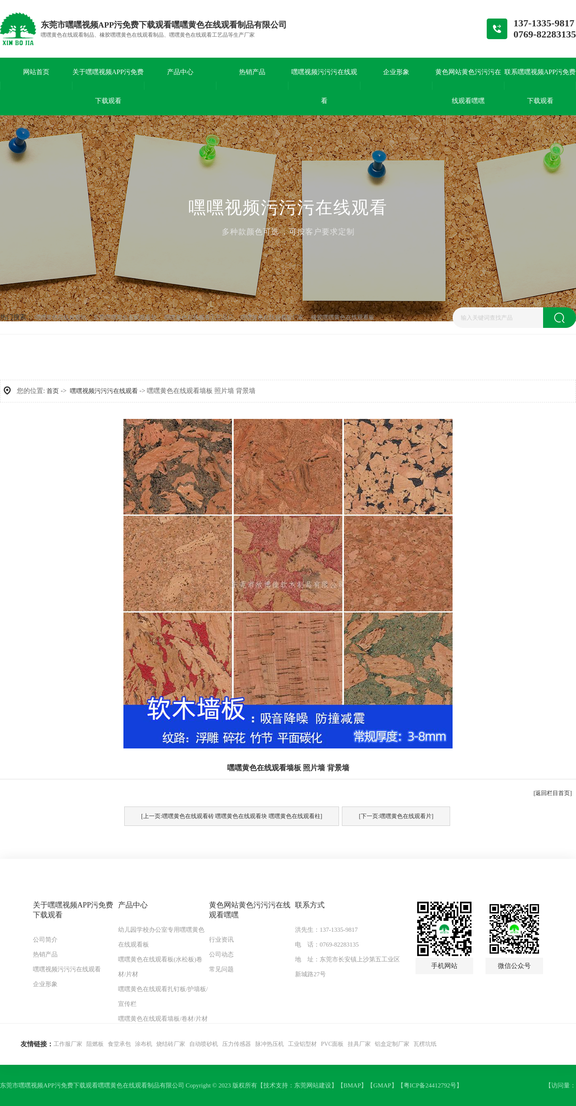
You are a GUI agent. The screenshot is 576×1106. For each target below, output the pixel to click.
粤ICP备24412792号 (430, 1085)
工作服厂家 (67, 1044)
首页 (52, 391)
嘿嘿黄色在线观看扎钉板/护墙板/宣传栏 (163, 996)
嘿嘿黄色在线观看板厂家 (272, 317)
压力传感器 (236, 1044)
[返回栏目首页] (553, 793)
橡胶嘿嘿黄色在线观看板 (342, 317)
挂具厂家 (359, 1044)
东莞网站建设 (312, 1085)
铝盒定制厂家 (392, 1044)
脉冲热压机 (269, 1044)
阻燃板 (95, 1044)
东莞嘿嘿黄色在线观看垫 (125, 317)
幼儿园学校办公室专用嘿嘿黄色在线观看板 (161, 937)
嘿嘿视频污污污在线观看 (104, 391)
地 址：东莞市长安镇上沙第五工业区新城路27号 (347, 966)
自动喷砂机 (203, 1044)
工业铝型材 (302, 1044)
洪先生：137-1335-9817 (326, 929)
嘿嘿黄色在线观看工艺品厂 (198, 317)
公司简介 (45, 939)
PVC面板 (332, 1044)
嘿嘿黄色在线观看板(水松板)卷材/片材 (160, 966)
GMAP (382, 1085)
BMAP (352, 1085)
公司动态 (221, 954)
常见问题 (221, 969)
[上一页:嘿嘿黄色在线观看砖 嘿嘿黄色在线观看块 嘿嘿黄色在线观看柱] (231, 816)
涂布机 (143, 1044)
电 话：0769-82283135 (327, 944)
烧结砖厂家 (170, 1044)
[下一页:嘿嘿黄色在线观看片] (396, 816)
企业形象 (45, 984)
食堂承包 (119, 1044)
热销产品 (45, 954)
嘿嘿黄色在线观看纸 (60, 317)
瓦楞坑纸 (425, 1044)
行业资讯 (221, 939)
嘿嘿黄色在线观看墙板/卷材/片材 (163, 1018)
